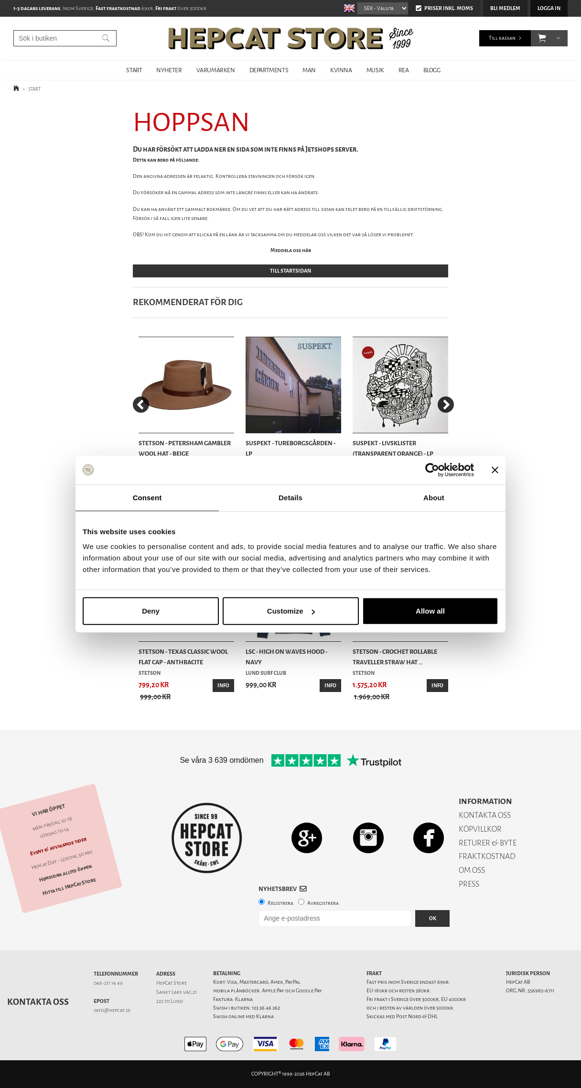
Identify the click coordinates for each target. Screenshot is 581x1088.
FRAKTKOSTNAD (487, 856)
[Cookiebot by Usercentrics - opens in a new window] (432, 469)
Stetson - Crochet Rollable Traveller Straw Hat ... (395, 657)
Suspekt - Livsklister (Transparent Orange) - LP (393, 448)
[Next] (446, 404)
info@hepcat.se (112, 1010)
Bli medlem (505, 8)
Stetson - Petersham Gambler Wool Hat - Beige (185, 448)
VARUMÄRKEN (215, 70)
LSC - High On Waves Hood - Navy (286, 657)
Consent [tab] (147, 497)
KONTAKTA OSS (485, 815)
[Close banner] (495, 469)
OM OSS (472, 870)
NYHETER (169, 70)
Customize (291, 611)
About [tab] (433, 497)
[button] (542, 38)
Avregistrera (323, 903)
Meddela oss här (290, 250)
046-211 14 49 (108, 983)
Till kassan (502, 38)
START (134, 70)
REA (403, 70)
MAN (309, 70)
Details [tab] (290, 497)
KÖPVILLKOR (480, 829)
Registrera (280, 903)
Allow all (430, 611)
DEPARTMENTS (269, 70)
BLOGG (432, 70)
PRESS (469, 884)
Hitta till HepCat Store (69, 886)
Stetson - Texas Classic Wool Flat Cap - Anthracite (183, 657)
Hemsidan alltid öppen (65, 873)
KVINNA (341, 70)
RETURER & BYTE (487, 843)
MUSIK (375, 70)
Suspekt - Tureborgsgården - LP (290, 448)
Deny (151, 611)
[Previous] (141, 404)
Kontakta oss (38, 1002)
